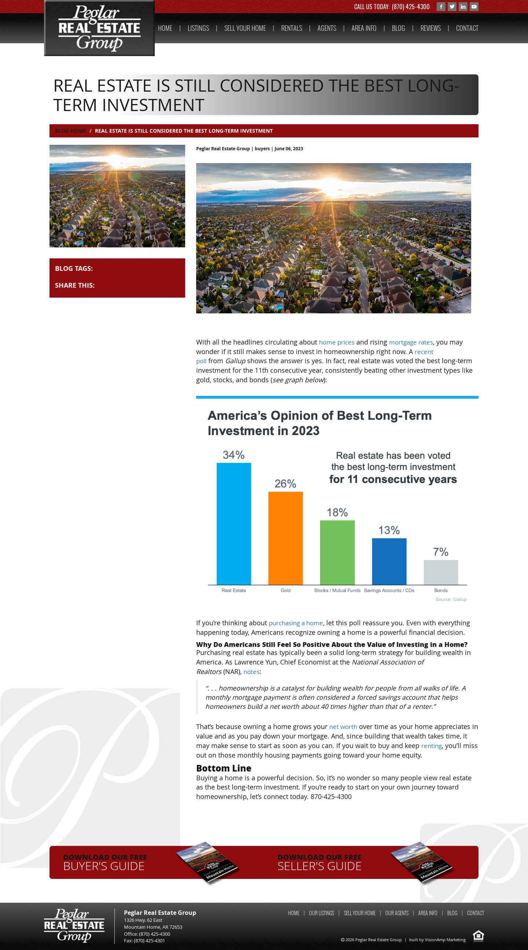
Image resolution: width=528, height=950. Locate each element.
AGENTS (327, 28)
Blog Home (70, 130)
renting (432, 745)
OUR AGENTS (396, 913)
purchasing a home (299, 622)
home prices (338, 342)
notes (252, 671)
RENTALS (291, 28)
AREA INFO (364, 28)
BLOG (398, 28)
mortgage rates (415, 342)
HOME (165, 28)
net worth (344, 726)
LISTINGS (198, 28)
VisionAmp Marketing (445, 939)
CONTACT (467, 28)
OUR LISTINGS (321, 913)
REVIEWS (431, 28)
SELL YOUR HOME (245, 28)
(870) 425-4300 (411, 6)
